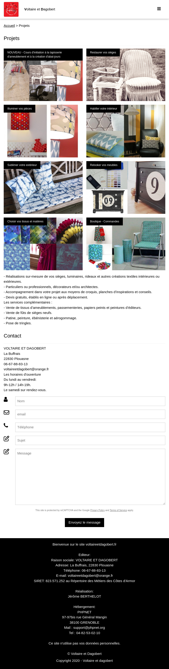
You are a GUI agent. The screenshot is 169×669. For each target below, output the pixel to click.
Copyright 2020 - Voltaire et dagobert (84, 661)
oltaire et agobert (39, 9)
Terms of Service (118, 510)
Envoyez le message (84, 522)
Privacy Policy (97, 510)
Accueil (9, 26)
